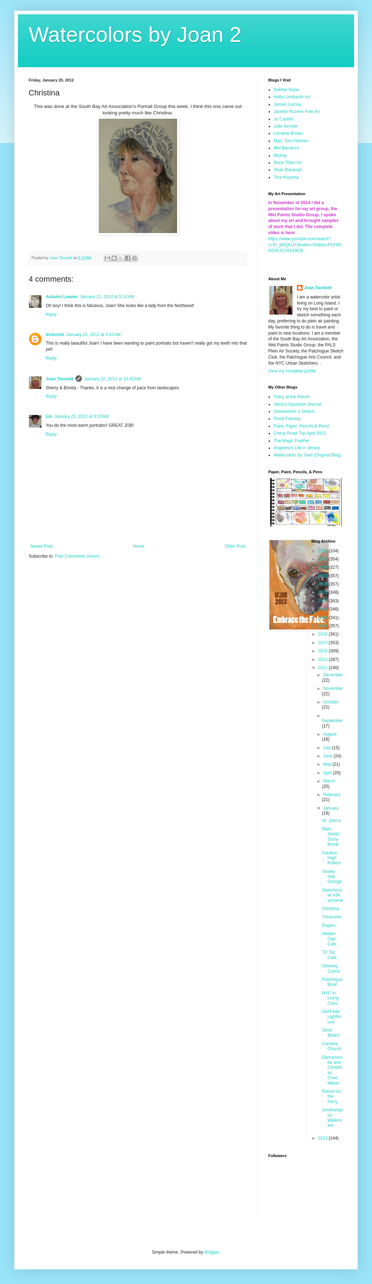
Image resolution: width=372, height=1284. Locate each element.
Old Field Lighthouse (331, 1016)
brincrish (55, 334)
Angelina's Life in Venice (297, 447)
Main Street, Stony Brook (331, 836)
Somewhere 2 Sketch (294, 411)
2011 (323, 1138)
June (328, 756)
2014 (323, 650)
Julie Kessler (286, 126)
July (327, 747)
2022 (323, 584)
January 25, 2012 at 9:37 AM (81, 416)
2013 (323, 659)
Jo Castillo (283, 119)
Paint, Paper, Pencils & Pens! (301, 426)
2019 (323, 609)
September (332, 720)
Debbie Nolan (287, 89)
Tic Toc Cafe (329, 955)
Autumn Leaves (62, 296)
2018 (323, 617)
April (328, 772)
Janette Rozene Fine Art (297, 111)
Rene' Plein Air (288, 162)
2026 (323, 550)
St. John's (331, 820)
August (329, 734)
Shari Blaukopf (288, 169)
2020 (323, 600)
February (331, 794)
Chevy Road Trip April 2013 (300, 433)
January (330, 808)
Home (139, 546)
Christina (330, 908)
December (333, 674)
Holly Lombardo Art (292, 96)
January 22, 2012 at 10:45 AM (112, 378)
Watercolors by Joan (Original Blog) (307, 455)
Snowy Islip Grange (332, 876)
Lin (49, 416)
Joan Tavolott (59, 378)
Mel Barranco (286, 147)
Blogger (211, 1252)
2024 (323, 567)
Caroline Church (331, 1046)
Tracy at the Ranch (292, 396)
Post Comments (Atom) (77, 556)
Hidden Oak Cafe (329, 939)
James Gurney (288, 104)
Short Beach (330, 1033)
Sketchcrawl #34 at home (332, 895)
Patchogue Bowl (332, 982)
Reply (51, 314)
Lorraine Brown (288, 133)
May (327, 764)
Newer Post (41, 546)
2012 (323, 667)
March (329, 781)
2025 (323, 559)
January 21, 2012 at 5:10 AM (107, 296)
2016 (323, 634)
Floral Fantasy (287, 418)
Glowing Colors (331, 968)
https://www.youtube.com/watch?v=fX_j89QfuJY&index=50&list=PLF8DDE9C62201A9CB (304, 244)
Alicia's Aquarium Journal (298, 404)
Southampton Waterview (332, 1117)
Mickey (280, 155)
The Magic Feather (292, 440)
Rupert (328, 925)
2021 (323, 592)
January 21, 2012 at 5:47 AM (93, 334)
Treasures (331, 916)
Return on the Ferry (331, 1096)
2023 (323, 575)
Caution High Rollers (331, 858)
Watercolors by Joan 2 (135, 34)
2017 (323, 625)
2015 (323, 642)
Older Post (235, 546)
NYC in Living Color (330, 998)
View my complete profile (292, 371)
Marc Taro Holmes (291, 140)
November (333, 688)
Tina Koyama (286, 177)
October (330, 702)
